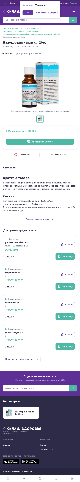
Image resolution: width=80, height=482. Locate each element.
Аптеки (6, 445)
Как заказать (46, 449)
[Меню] (74, 11)
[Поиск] (36, 20)
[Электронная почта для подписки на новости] (36, 388)
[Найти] (73, 20)
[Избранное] (56, 478)
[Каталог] (24, 478)
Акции (43, 445)
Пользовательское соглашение (17, 472)
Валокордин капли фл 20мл (24, 412)
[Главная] (22, 428)
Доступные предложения (29, 53)
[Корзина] (40, 478)
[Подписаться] (73, 388)
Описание (7, 53)
